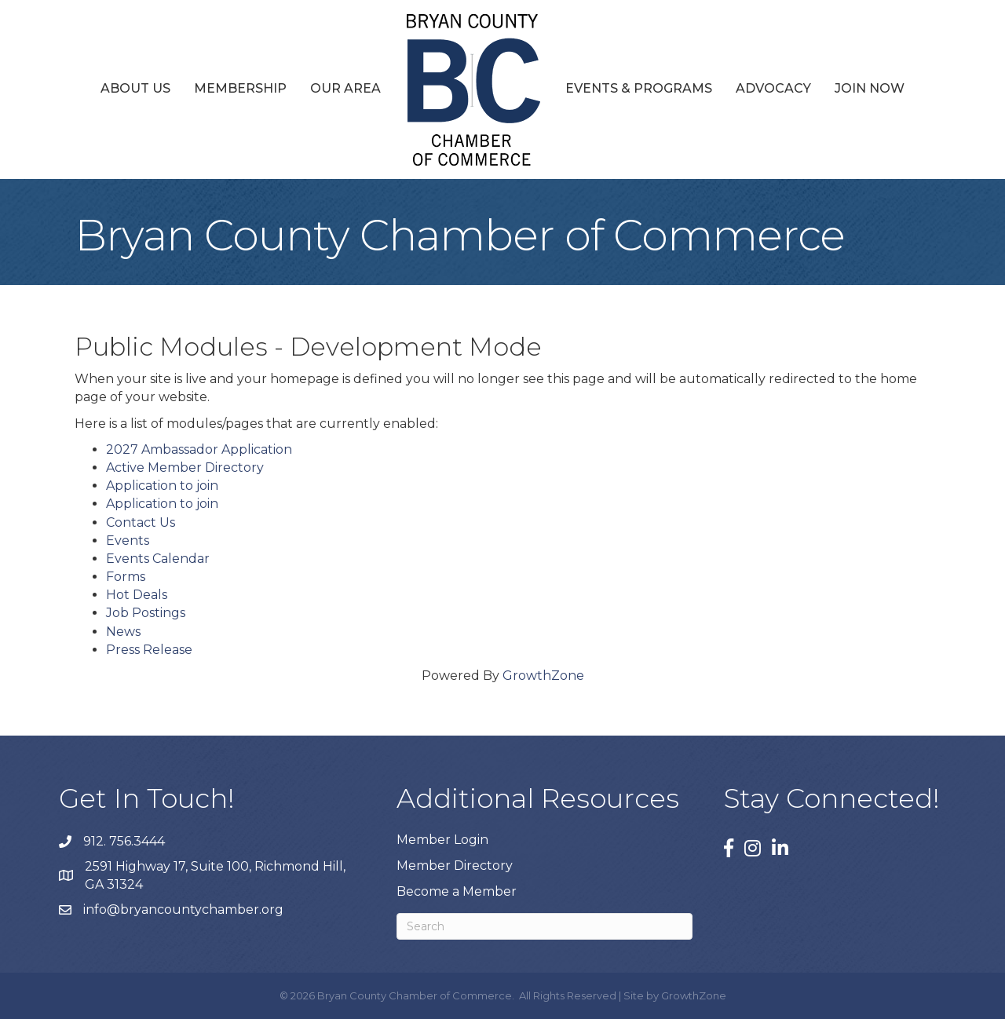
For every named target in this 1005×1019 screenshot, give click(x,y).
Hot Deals (136, 594)
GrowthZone (543, 675)
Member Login (442, 839)
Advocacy (773, 88)
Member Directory (455, 865)
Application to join (162, 485)
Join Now (869, 88)
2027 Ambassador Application (199, 449)
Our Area (345, 88)
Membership (240, 88)
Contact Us (140, 522)
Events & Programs (638, 88)
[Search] (545, 926)
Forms (125, 576)
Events (127, 540)
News (123, 631)
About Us (135, 88)
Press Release (149, 649)
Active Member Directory (185, 467)
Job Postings (145, 612)
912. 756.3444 (124, 841)
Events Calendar (158, 558)
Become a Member (457, 891)
